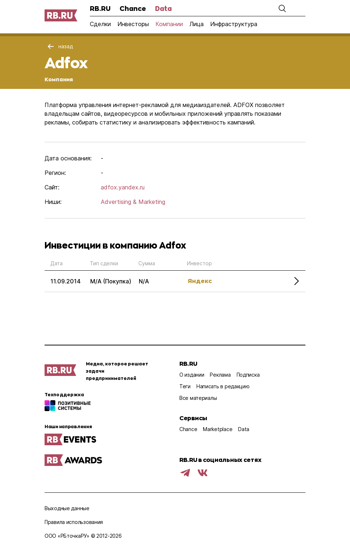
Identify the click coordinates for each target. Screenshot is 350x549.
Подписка (248, 375)
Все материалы (198, 398)
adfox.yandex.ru (123, 187)
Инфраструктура (233, 24)
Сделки (100, 24)
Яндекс (200, 280)
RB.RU (100, 8)
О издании (191, 375)
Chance (133, 8)
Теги (185, 386)
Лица (196, 24)
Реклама (220, 375)
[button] (282, 8)
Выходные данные (67, 508)
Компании (169, 24)
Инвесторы (133, 24)
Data (163, 8)
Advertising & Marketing (133, 201)
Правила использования (74, 522)
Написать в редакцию (223, 386)
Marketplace (217, 429)
